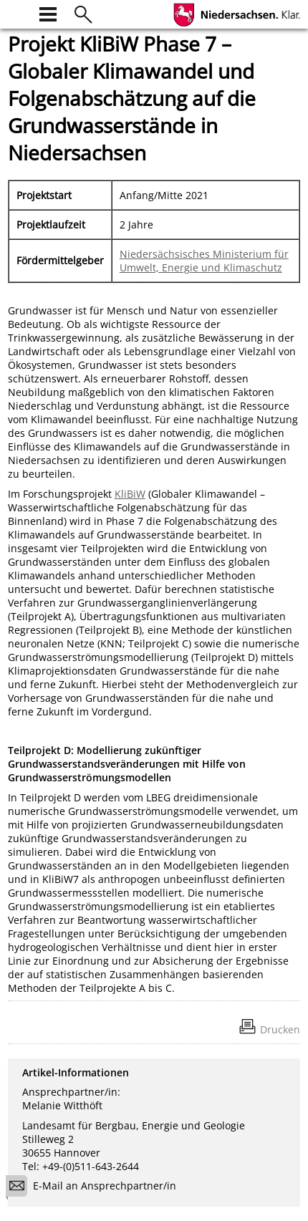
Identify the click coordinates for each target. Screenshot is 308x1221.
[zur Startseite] (16, 12)
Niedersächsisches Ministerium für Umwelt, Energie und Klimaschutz (204, 260)
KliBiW (130, 494)
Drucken (280, 1029)
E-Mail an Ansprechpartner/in (95, 1188)
